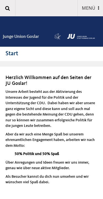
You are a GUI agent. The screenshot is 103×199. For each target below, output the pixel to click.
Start (11, 54)
